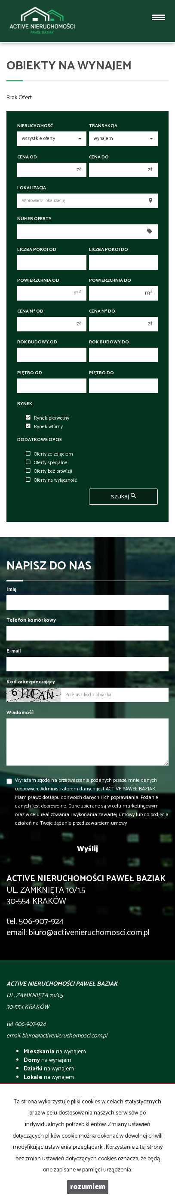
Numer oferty (34, 219)
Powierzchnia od (38, 280)
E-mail (13, 651)
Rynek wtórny (44, 427)
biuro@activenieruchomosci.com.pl (89, 933)
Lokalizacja (31, 188)
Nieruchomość (35, 126)
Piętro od (29, 373)
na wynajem (55, 1052)
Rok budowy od (37, 342)
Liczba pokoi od (36, 250)
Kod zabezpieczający (30, 681)
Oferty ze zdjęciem (49, 454)
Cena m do (102, 311)
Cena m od (30, 311)
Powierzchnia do (110, 280)
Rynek (24, 404)
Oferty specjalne (47, 463)
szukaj (123, 496)
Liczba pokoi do (108, 250)
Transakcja (103, 126)
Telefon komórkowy (31, 620)
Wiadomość (20, 712)
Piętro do (101, 373)
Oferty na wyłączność (51, 480)
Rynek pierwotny (47, 418)
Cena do (99, 157)
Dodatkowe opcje (39, 440)
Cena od (27, 157)
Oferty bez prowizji (49, 471)
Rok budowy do (109, 342)
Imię (11, 589)
